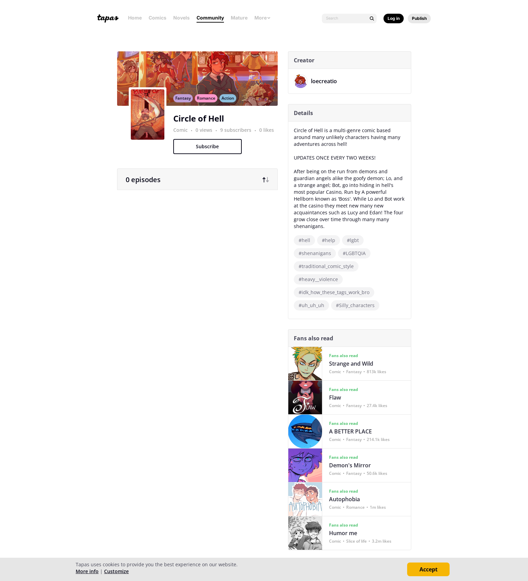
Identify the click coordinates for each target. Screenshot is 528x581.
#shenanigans (317, 253)
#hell (306, 240)
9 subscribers (238, 135)
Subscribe (209, 152)
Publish (419, 18)
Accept (428, 569)
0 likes (268, 135)
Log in (394, 18)
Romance (208, 104)
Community (210, 18)
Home (135, 18)
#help (330, 240)
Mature (239, 18)
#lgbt (355, 240)
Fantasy (185, 104)
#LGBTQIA (356, 253)
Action (230, 104)
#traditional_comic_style (328, 266)
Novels (181, 18)
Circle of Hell (200, 124)
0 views (207, 135)
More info (87, 571)
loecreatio (326, 81)
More (262, 18)
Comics (157, 18)
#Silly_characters (357, 305)
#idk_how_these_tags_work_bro (336, 292)
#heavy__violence (320, 279)
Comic (182, 135)
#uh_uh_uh (313, 305)
